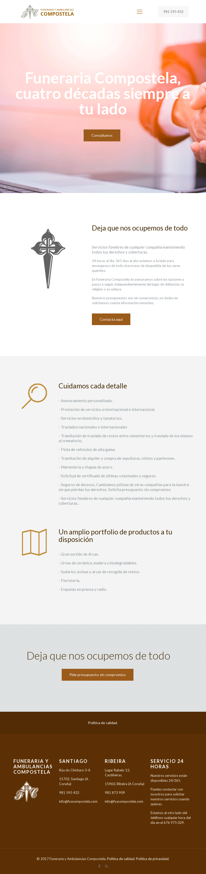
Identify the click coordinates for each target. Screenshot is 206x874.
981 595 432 (173, 11)
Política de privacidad (152, 859)
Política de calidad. (103, 722)
